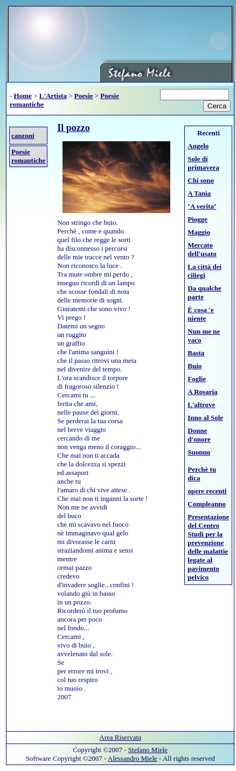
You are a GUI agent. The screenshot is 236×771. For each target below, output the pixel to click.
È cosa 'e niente (200, 314)
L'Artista (53, 96)
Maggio (199, 232)
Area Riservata (120, 737)
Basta (196, 353)
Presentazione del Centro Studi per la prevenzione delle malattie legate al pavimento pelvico (208, 547)
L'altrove (201, 405)
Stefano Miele (148, 750)
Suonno (199, 452)
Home (23, 96)
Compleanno (207, 504)
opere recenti (207, 491)
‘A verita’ (202, 206)
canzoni (22, 136)
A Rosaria (202, 392)
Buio (195, 366)
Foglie (197, 379)
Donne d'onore (199, 434)
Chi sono (201, 180)
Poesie (83, 96)
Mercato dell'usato (202, 249)
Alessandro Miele (132, 758)
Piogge (197, 219)
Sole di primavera (203, 163)
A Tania (199, 193)
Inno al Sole (205, 418)
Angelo (198, 146)
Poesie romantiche (28, 156)
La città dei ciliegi (204, 271)
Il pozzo (73, 127)
